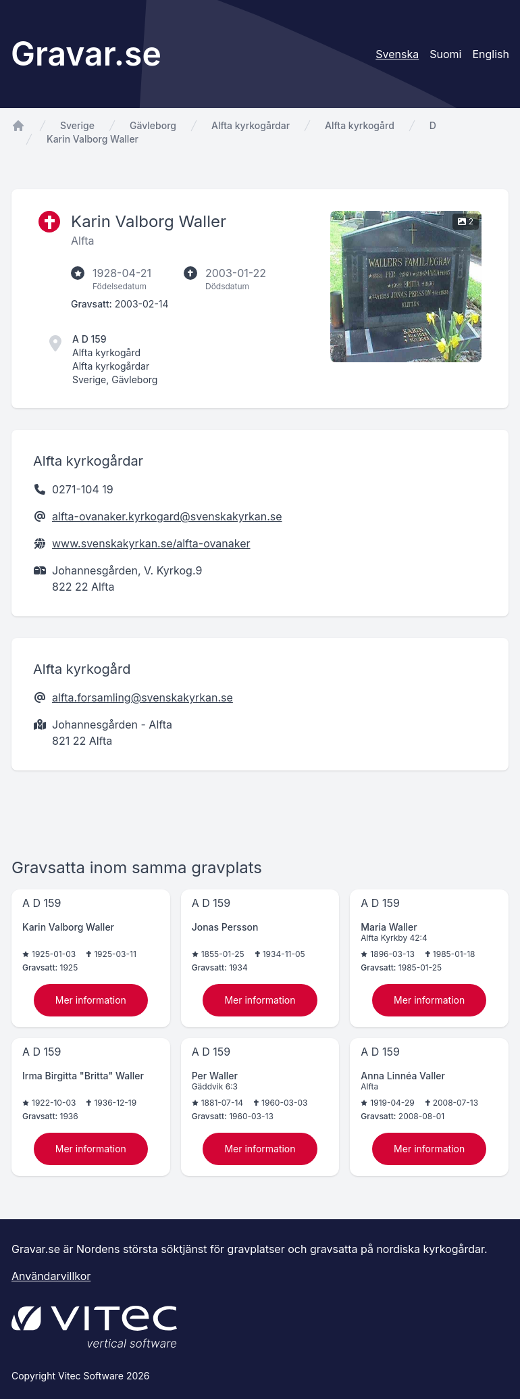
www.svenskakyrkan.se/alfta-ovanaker (151, 543)
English (490, 54)
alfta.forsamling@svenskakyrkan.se (142, 697)
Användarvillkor (50, 1276)
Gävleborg (153, 125)
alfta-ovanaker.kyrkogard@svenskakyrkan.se (167, 516)
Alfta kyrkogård (359, 125)
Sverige (77, 125)
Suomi (445, 54)
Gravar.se (86, 54)
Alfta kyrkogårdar (250, 125)
